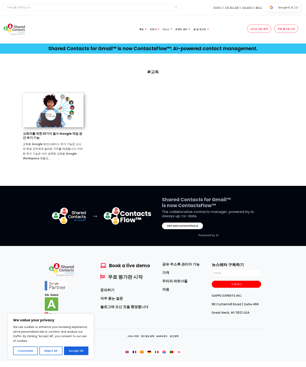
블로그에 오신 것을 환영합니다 (124, 306)
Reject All (50, 351)
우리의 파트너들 (175, 281)
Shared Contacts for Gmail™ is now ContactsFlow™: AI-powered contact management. (152, 48)
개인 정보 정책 (147, 336)
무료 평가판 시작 (125, 277)
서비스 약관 (133, 336)
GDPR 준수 (162, 336)
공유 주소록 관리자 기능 (181, 264)
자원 (165, 289)
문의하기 (107, 290)
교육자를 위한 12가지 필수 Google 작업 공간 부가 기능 (52, 135)
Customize (25, 351)
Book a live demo (129, 265)
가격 (165, 272)
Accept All (76, 351)
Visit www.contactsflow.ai (182, 225)
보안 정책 (174, 336)
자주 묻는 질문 (111, 298)
